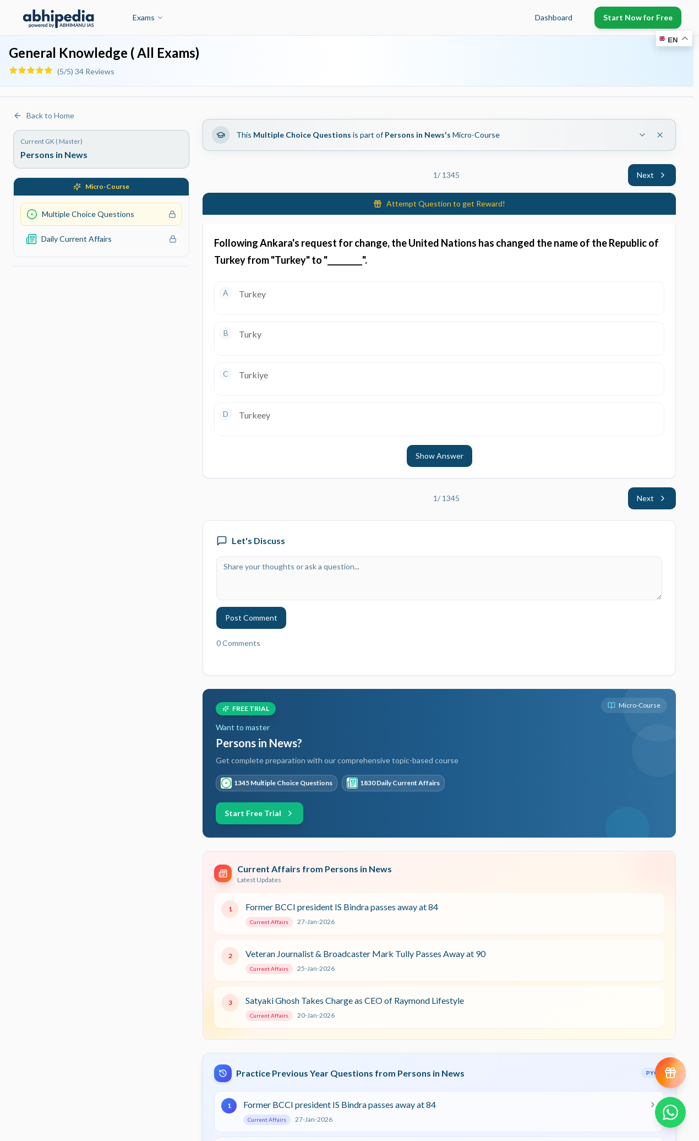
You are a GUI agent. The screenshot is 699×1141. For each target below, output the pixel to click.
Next (652, 175)
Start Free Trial (259, 813)
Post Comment (251, 617)
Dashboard (553, 17)
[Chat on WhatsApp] (670, 1112)
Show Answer (439, 455)
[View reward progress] (670, 1072)
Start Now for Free (638, 17)
